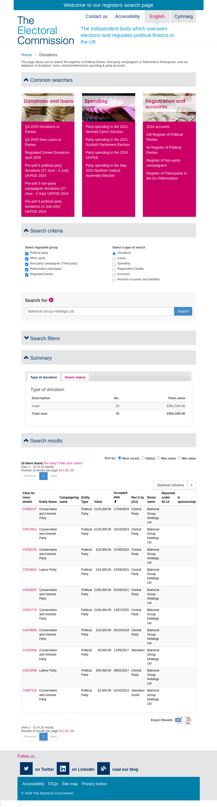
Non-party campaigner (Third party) (51, 263)
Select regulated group (41, 247)
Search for (36, 300)
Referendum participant (43, 269)
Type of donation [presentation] (43, 377)
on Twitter (44, 769)
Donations (121, 253)
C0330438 (30, 650)
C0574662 (30, 529)
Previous (30, 476)
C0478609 (30, 630)
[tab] (44, 377)
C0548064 (30, 569)
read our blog (125, 769)
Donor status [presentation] (75, 377)
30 (72, 470)
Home (26, 55)
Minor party (35, 258)
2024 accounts (158, 127)
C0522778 (30, 610)
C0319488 (30, 670)
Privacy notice (94, 784)
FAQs (53, 784)
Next (54, 476)
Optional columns (170, 485)
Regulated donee (39, 274)
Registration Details (128, 269)
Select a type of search (128, 247)
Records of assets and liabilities (136, 279)
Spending (121, 263)
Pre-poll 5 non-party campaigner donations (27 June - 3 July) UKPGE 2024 (47, 188)
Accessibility (34, 784)
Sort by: (110, 458)
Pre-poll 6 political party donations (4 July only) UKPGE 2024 (43, 206)
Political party (36, 253)
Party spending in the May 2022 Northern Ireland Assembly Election (106, 170)
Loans (119, 258)
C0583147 (30, 509)
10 (60, 470)
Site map (70, 784)
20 (66, 470)
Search (183, 311)
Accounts (121, 274)
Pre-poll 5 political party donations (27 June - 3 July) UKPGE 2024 (47, 170)
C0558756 (30, 549)
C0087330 (30, 690)
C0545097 (30, 590)
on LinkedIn (83, 769)
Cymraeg (183, 16)
